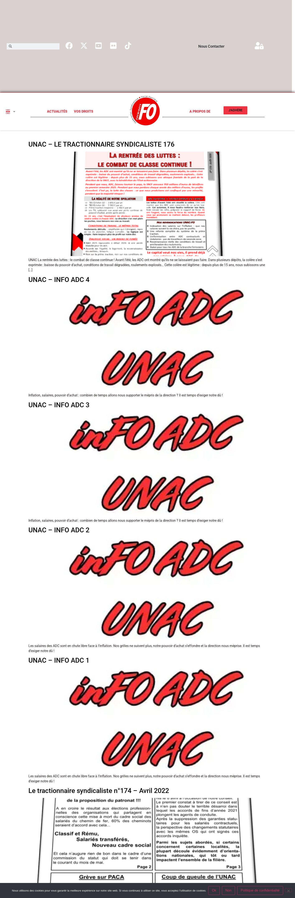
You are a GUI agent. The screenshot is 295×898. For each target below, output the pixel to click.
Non (228, 890)
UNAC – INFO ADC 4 (58, 280)
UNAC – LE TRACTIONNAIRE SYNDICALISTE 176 (101, 144)
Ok (214, 890)
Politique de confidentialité (260, 890)
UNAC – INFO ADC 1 (58, 660)
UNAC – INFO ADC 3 (58, 405)
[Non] (288, 890)
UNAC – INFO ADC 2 (58, 530)
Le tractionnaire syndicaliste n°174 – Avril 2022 (98, 791)
